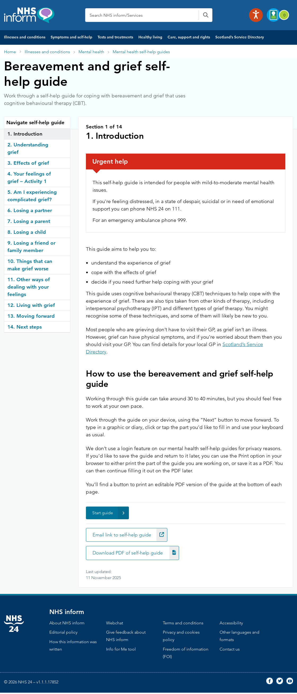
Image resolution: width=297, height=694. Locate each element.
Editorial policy (63, 633)
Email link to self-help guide (132, 535)
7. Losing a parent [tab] (28, 221)
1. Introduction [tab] (24, 134)
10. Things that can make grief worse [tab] (29, 265)
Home (10, 51)
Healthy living (150, 37)
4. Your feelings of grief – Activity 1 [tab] (29, 177)
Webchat (114, 623)
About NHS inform (67, 623)
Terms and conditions (183, 623)
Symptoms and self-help (71, 37)
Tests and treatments (115, 37)
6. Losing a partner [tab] (29, 210)
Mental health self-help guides (141, 51)
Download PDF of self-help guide (138, 554)
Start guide (110, 513)
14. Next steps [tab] (24, 327)
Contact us (230, 650)
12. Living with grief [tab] (31, 305)
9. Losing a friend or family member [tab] (31, 246)
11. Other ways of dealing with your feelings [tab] (28, 286)
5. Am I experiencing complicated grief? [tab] (32, 196)
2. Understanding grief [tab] (27, 148)
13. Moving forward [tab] (31, 316)
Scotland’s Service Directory (239, 37)
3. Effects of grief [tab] (28, 163)
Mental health (91, 51)
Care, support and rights (189, 37)
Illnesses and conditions (24, 37)
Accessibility (231, 623)
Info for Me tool (121, 650)
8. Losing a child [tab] (26, 232)
